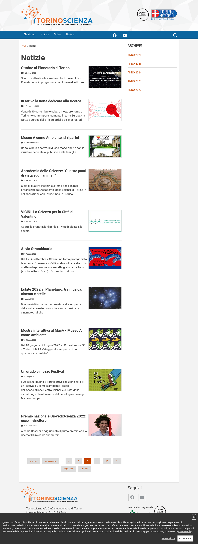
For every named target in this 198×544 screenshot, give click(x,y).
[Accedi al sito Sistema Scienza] (160, 511)
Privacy (149, 534)
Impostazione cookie (166, 534)
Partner (70, 34)
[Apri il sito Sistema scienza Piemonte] (143, 14)
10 (108, 461)
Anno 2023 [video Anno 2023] (134, 81)
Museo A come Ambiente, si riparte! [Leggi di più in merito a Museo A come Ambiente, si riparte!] (50, 137)
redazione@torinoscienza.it (51, 516)
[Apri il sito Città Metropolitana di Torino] (163, 14)
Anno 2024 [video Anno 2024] (134, 72)
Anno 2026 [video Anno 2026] (134, 55)
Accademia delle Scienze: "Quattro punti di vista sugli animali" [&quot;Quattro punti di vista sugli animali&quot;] (53, 173)
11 (118, 461)
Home (23, 46)
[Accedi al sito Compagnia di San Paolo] (141, 514)
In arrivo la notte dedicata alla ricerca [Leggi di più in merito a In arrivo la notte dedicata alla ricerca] (51, 101)
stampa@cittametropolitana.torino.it (47, 520)
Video (57, 34)
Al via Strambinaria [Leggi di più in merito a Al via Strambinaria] (36, 249)
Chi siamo (29, 34)
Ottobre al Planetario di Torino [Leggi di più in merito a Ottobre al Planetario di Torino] (45, 68)
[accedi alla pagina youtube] (127, 35)
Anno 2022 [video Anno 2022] (134, 89)
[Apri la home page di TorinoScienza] (57, 15)
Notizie (45, 34)
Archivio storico (136, 534)
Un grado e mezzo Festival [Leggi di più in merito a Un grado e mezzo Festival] (42, 371)
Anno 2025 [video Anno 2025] (134, 63)
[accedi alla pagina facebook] (117, 35)
